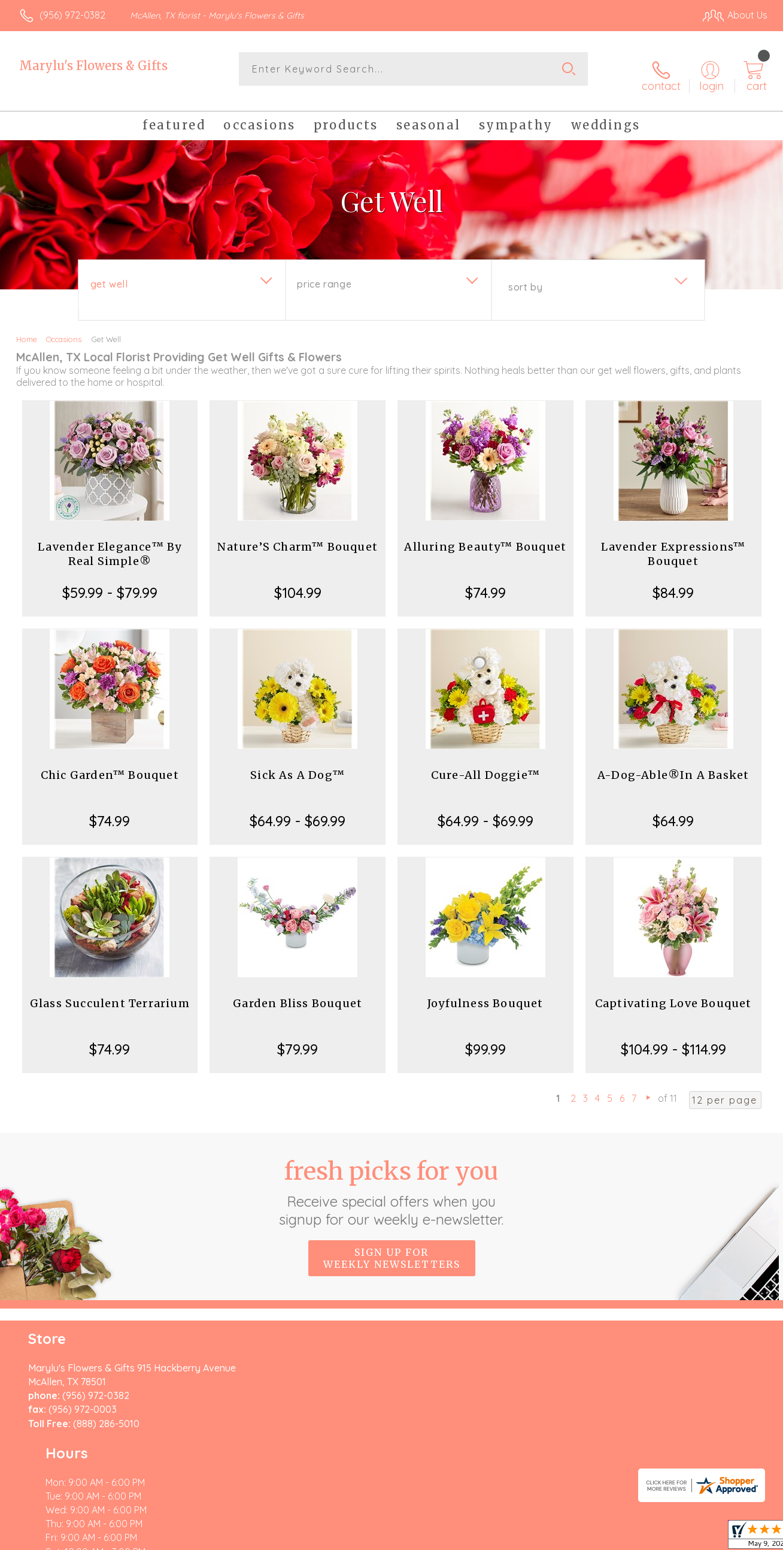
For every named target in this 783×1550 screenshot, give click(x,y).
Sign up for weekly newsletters (391, 1247)
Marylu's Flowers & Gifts (93, 65)
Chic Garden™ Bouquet (110, 764)
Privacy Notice (573, 1538)
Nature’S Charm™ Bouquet (297, 536)
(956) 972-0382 (72, 15)
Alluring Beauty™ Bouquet (485, 536)
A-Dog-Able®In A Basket (673, 764)
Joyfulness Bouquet (485, 992)
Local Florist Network (659, 1538)
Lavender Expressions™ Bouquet (673, 543)
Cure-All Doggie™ (485, 764)
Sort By (525, 276)
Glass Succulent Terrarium (110, 992)
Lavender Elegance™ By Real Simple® (109, 543)
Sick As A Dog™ (297, 764)
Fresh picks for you (392, 1181)
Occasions (63, 328)
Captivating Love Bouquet (673, 992)
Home (26, 328)
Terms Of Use (503, 1538)
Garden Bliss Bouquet (297, 992)
